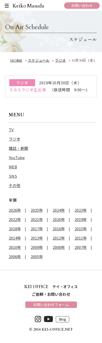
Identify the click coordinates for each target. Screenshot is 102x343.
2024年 (59, 210)
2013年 (37, 238)
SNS (13, 176)
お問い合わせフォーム (51, 304)
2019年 (81, 219)
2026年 (15, 210)
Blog (62, 319)
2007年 (81, 247)
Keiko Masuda (28, 5)
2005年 (37, 256)
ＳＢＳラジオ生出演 (27, 89)
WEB (13, 166)
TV (11, 129)
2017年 (37, 228)
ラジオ (14, 139)
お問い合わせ (82, 5)
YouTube (17, 157)
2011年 (81, 238)
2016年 (59, 228)
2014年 (15, 238)
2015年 (81, 228)
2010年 (15, 247)
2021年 (37, 219)
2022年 (15, 219)
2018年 (15, 228)
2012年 (59, 238)
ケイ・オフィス (51, 286)
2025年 (37, 210)
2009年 (37, 247)
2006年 (15, 256)
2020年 (59, 219)
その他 (14, 185)
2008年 (59, 247)
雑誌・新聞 (18, 148)
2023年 (81, 210)
